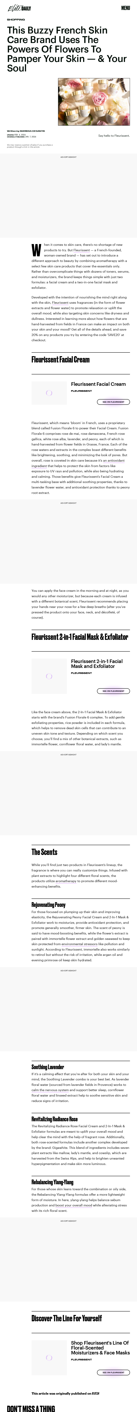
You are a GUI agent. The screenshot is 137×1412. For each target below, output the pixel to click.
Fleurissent (81, 250)
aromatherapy (66, 881)
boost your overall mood (73, 1205)
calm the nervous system (50, 1090)
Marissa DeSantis (32, 131)
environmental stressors (80, 944)
